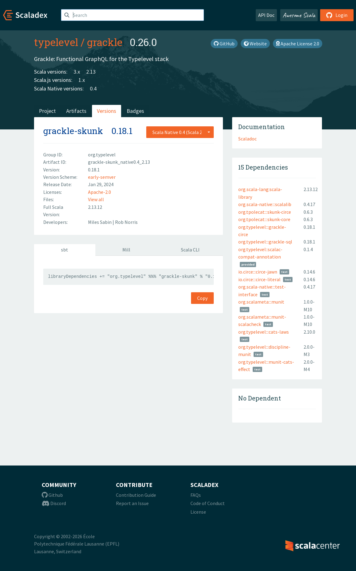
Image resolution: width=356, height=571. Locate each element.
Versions (106, 110)
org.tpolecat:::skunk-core (264, 219)
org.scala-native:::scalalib (264, 204)
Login (336, 15)
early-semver (102, 177)
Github (52, 495)
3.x (77, 71)
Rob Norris (126, 222)
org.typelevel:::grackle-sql (265, 242)
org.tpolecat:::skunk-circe (264, 212)
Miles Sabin (100, 222)
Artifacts (76, 110)
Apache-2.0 (99, 192)
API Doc (266, 15)
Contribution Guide (136, 495)
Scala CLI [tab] (190, 250)
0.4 (93, 88)
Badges (135, 110)
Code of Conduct (207, 503)
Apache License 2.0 (297, 43)
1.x (81, 79)
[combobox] (180, 132)
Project (47, 110)
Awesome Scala (299, 15)
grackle (104, 42)
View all (96, 199)
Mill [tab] (126, 250)
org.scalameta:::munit (261, 302)
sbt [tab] (64, 250)
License (198, 512)
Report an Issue (132, 503)
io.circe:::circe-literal (259, 279)
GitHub (224, 43)
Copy (202, 298)
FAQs (195, 495)
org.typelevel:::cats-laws (263, 332)
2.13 (91, 71)
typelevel (56, 42)
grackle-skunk (73, 130)
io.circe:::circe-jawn (257, 272)
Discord (54, 503)
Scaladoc (247, 139)
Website (255, 43)
